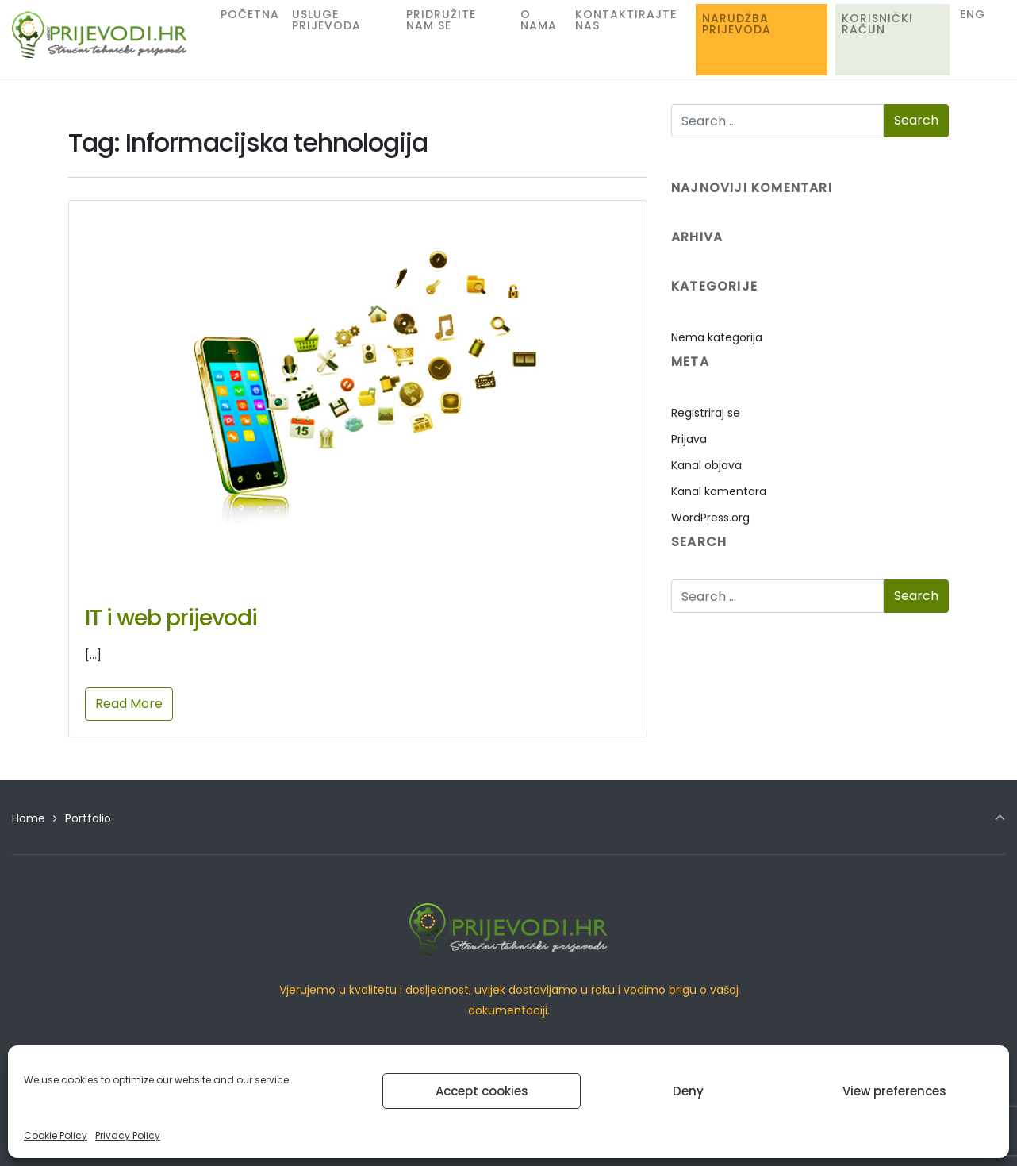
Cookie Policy (55, 1135)
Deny (688, 1091)
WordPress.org (710, 517)
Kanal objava (706, 465)
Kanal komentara (718, 491)
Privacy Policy (127, 1135)
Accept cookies (482, 1091)
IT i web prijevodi (171, 617)
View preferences (894, 1091)
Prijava (689, 439)
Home (28, 818)
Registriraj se (705, 413)
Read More (129, 704)
